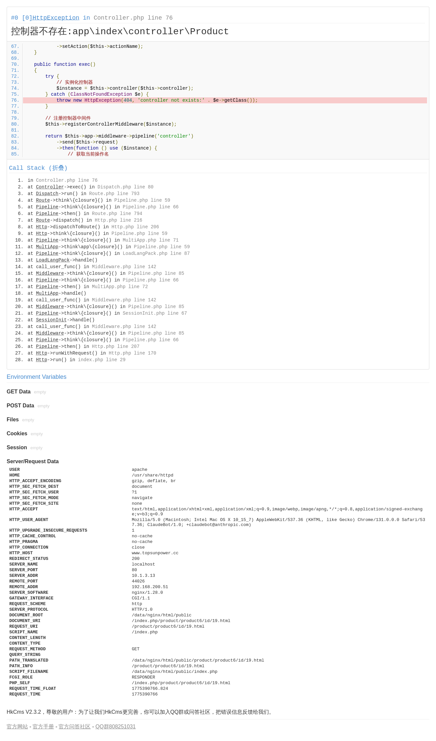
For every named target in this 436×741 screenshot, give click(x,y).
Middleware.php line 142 (124, 266)
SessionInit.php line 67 (155, 313)
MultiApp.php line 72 (120, 286)
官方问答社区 (75, 726)
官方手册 (43, 726)
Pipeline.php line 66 (151, 207)
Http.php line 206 (135, 227)
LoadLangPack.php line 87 (156, 253)
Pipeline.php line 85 (156, 273)
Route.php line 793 (114, 193)
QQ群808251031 (116, 726)
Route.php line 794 (117, 213)
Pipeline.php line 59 (142, 200)
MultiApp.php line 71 (151, 240)
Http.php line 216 (118, 220)
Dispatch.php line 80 (125, 187)
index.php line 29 (101, 360)
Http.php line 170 (132, 353)
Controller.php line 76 (133, 18)
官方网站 (17, 726)
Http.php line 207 (115, 346)
